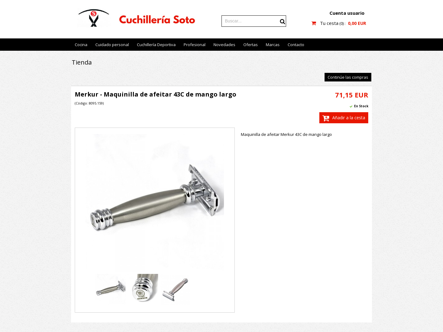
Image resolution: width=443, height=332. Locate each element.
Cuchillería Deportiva (156, 44)
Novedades (224, 44)
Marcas (273, 44)
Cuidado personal (112, 44)
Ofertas (250, 44)
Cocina (81, 44)
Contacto (296, 44)
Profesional (195, 44)
